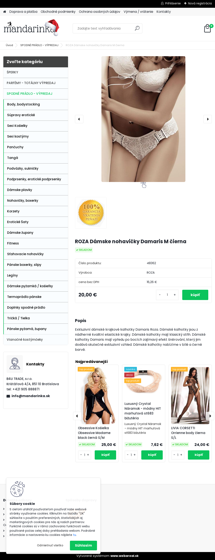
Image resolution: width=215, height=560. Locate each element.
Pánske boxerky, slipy (24, 264)
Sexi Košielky (17, 125)
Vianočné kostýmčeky (25, 339)
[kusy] (167, 295)
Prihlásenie (173, 3)
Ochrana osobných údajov (99, 11)
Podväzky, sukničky (22, 168)
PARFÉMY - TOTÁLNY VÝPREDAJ (31, 83)
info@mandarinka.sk (31, 396)
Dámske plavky (19, 190)
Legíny (12, 275)
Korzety (13, 211)
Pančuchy (15, 147)
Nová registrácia (200, 3)
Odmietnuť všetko (50, 545)
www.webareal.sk (124, 556)
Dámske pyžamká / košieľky (30, 286)
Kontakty (164, 11)
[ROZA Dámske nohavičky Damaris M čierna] (143, 119)
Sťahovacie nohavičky (25, 254)
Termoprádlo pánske (24, 297)
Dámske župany (20, 232)
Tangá (12, 158)
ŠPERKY (12, 72)
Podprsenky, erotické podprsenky (34, 179)
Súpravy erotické (21, 115)
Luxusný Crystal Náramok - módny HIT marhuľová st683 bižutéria (143, 410)
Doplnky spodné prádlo (26, 307)
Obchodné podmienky (58, 11)
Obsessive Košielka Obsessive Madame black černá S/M (94, 433)
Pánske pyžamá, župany (27, 329)
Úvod (9, 45)
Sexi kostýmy (18, 136)
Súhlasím (83, 545)
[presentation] (79, 119)
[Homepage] (4, 12)
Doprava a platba (23, 11)
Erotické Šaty (18, 222)
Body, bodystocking (23, 104)
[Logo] (32, 28)
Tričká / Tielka (18, 318)
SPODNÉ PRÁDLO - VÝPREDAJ (39, 45)
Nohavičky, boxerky (22, 200)
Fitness (13, 243)
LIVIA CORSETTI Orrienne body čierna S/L (188, 433)
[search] (137, 30)
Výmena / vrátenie (138, 11)
